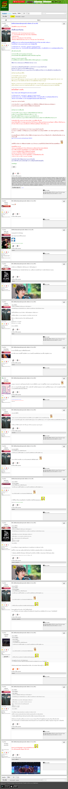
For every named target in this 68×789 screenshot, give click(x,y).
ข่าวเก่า (5, 783)
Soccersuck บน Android (19, 243)
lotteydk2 (28, 182)
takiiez (23, 181)
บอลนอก (23, 16)
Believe (6, 265)
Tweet (23, 187)
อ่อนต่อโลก (63, 180)
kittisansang (52, 182)
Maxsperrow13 (37, 182)
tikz (46, 178)
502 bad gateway (50, 178)
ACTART (60, 177)
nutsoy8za (48, 182)
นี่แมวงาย (50, 181)
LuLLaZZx (6, 380)
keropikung (43, 178)
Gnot (30, 180)
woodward (39, 181)
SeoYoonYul (18, 178)
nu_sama (58, 182)
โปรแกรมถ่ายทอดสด (10, 783)
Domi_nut (13, 177)
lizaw (29, 181)
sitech (50, 180)
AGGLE (40, 177)
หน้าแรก (2, 783)
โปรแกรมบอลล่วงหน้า (19, 783)
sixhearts (6, 25)
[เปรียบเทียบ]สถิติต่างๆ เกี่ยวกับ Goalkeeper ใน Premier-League (54, 192)
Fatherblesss (33, 182)
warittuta (46, 181)
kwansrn (13, 181)
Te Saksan (6, 743)
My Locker (46, 190)
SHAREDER (20, 181)
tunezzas (18, 180)
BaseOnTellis (39, 178)
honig (16, 181)
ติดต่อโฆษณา (36, 783)
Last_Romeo (62, 182)
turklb (63, 177)
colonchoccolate (26, 185)
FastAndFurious (58, 180)
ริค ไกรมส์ (14, 178)
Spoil (14, 166)
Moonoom (6, 480)
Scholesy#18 (44, 177)
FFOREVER (32, 185)
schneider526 (41, 185)
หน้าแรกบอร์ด (18, 16)
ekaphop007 (36, 185)
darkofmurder (26, 180)
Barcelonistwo (34, 178)
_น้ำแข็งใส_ (39, 180)
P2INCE (27, 177)
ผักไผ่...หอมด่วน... (28, 178)
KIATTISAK (14, 182)
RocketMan (6, 349)
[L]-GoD (26, 181)
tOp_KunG (21, 185)
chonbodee (36, 181)
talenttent (53, 181)
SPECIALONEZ (19, 182)
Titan (16, 177)
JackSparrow (17, 562)
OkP (38, 177)
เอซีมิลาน (17, 759)
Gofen (54, 178)
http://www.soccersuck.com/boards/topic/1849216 (22, 138)
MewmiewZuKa (43, 182)
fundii (55, 182)
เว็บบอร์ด (24, 783)
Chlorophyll (20, 177)
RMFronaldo (23, 178)
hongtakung (22, 180)
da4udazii (31, 177)
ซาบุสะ (60, 178)
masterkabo (24, 177)
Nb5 (56, 181)
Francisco (43, 180)
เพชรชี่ (57, 178)
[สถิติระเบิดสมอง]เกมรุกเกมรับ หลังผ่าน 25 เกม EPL (53, 193)
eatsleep (57, 177)
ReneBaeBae (49, 177)
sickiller (43, 181)
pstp (15, 185)
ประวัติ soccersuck (30, 783)
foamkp (47, 180)
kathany (59, 181)
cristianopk (6, 634)
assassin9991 (24, 182)
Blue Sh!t (17, 185)
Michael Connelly (34, 180)
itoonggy (32, 181)
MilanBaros (53, 177)
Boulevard (35, 177)
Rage (61, 181)
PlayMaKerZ (53, 180)
